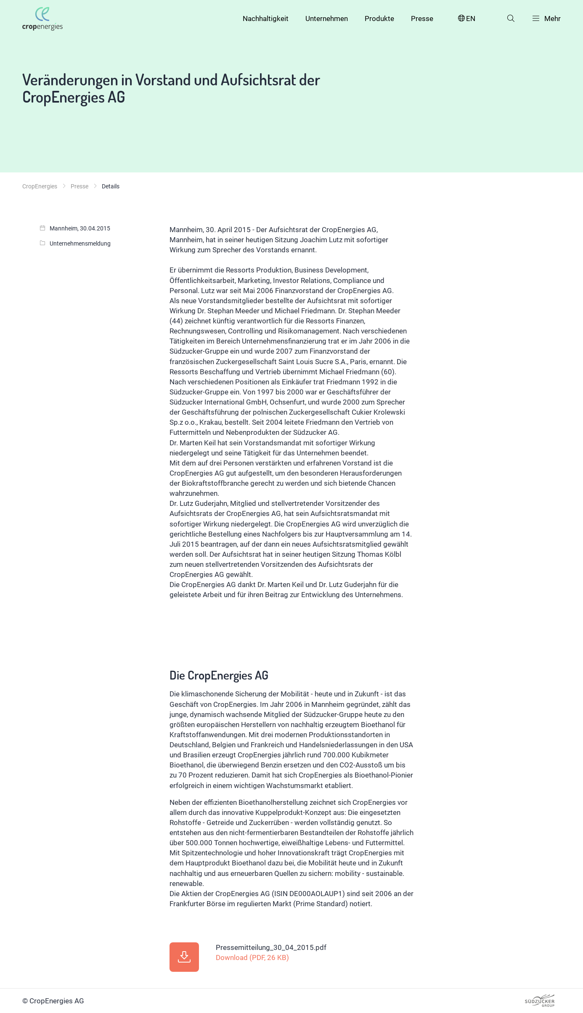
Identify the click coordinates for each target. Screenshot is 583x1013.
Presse (422, 18)
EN (466, 19)
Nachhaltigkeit (266, 18)
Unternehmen (326, 18)
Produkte (379, 18)
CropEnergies (39, 186)
